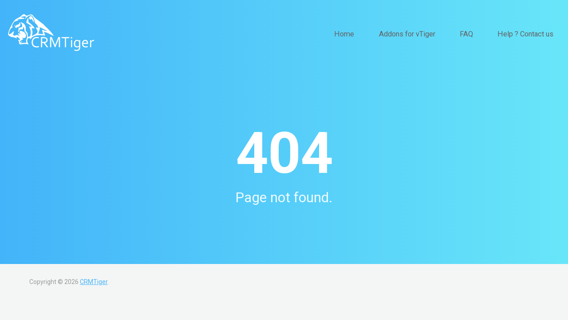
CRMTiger (93, 281)
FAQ (481, 34)
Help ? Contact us (531, 34)
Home (378, 34)
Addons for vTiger (430, 34)
